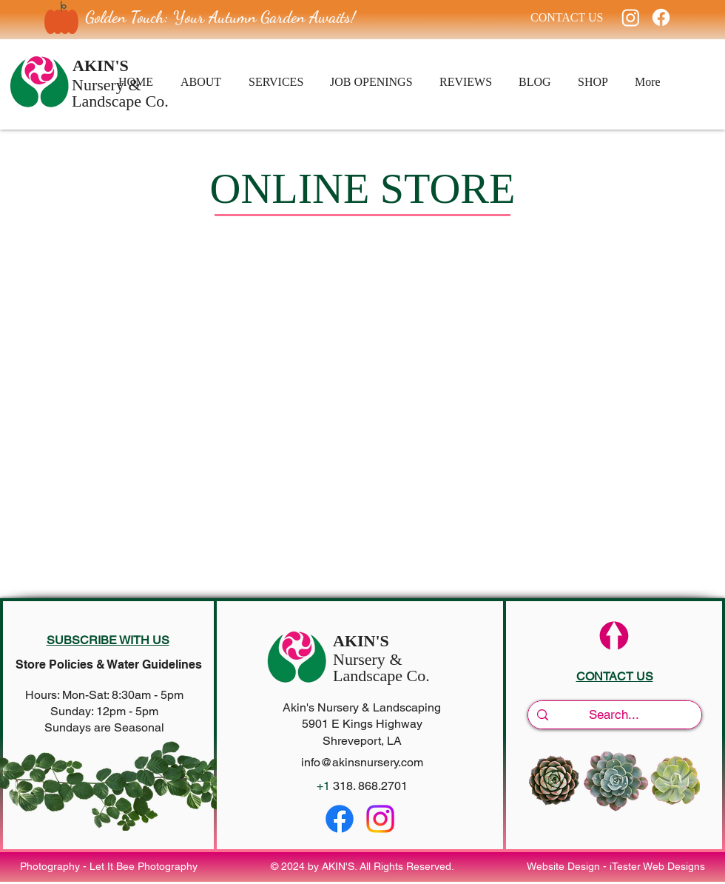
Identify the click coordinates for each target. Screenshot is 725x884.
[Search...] (613, 715)
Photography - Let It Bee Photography (109, 866)
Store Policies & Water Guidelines (109, 664)
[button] (108, 640)
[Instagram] (630, 17)
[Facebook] (661, 17)
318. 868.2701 (370, 786)
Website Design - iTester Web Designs (616, 866)
